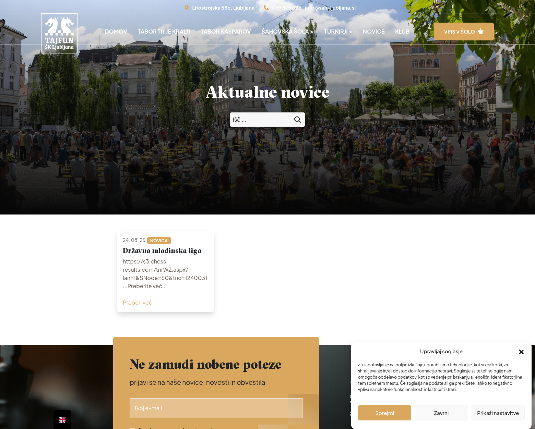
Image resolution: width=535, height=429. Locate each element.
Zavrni (441, 412)
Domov (116, 31)
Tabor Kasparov (226, 31)
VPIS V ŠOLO (459, 31)
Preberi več (137, 302)
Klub (402, 31)
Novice (373, 31)
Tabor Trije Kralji (164, 31)
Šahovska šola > (288, 31)
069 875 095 (286, 7)
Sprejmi (384, 412)
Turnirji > (338, 31)
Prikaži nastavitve (498, 412)
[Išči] (297, 119)
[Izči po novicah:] (267, 119)
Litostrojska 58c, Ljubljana (223, 7)
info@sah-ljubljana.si (330, 7)
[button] (521, 351)
